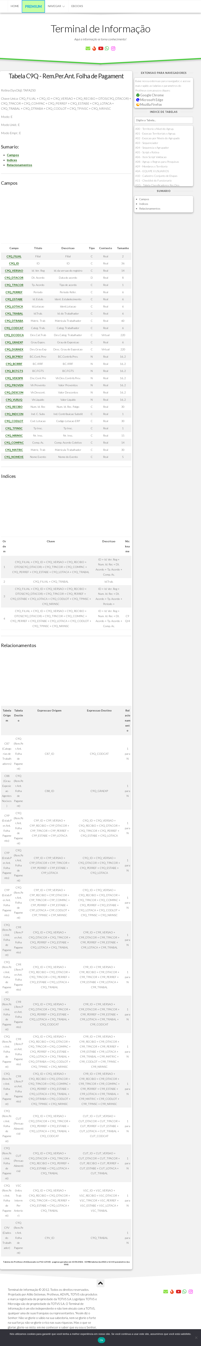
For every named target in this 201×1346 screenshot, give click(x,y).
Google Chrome (150, 95)
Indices (12, 160)
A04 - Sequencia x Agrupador (152, 147)
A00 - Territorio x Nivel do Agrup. (154, 128)
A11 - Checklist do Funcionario (153, 180)
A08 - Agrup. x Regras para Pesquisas (157, 161)
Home (15, 6)
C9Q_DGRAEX (14, 349)
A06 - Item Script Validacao (151, 157)
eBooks (77, 6)
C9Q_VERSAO (14, 270)
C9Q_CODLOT (14, 421)
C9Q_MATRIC (14, 449)
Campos (13, 155)
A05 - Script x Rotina (147, 152)
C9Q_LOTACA (14, 306)
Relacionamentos (19, 165)
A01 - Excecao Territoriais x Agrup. (155, 133)
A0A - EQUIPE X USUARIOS (152, 171)
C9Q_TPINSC (14, 428)
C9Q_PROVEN (14, 385)
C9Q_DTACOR (14, 277)
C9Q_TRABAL (14, 313)
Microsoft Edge (149, 100)
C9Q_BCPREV (14, 356)
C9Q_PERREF (14, 292)
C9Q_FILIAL (13, 256)
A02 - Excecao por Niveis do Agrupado (157, 138)
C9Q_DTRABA (14, 320)
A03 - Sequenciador (146, 143)
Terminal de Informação (100, 28)
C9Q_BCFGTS (14, 370)
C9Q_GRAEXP (14, 342)
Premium (33, 6)
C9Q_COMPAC (14, 442)
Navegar (54, 6)
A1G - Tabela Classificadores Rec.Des (157, 185)
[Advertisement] (66, 216)
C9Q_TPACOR (14, 285)
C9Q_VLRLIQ (14, 399)
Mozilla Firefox (149, 104)
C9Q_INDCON (14, 414)
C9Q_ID (14, 263)
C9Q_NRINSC (14, 435)
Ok (101, 1340)
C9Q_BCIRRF (14, 363)
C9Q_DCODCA (14, 335)
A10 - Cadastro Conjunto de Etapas (156, 175)
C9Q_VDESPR (14, 378)
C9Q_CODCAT (14, 328)
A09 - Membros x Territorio (151, 166)
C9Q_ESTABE (14, 299)
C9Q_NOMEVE (14, 456)
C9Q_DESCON (14, 392)
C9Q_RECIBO (14, 406)
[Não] (196, 1338)
